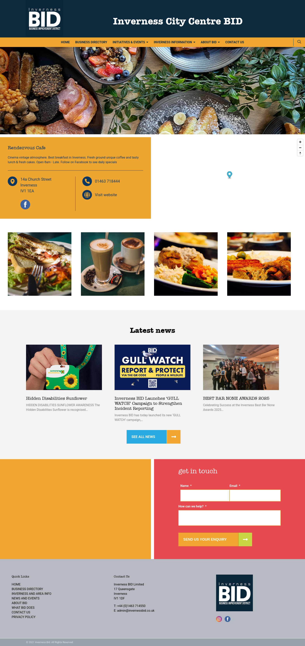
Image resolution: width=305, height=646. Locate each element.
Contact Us (234, 42)
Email (235, 486)
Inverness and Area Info (31, 594)
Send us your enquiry (205, 539)
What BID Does (23, 608)
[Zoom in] (300, 142)
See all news (143, 437)
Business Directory (91, 42)
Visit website (106, 194)
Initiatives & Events (129, 42)
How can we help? (192, 506)
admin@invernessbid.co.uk (135, 610)
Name (186, 486)
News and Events (25, 598)
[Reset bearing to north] (300, 153)
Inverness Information (173, 42)
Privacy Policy (23, 617)
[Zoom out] (300, 147)
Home (65, 42)
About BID (208, 42)
